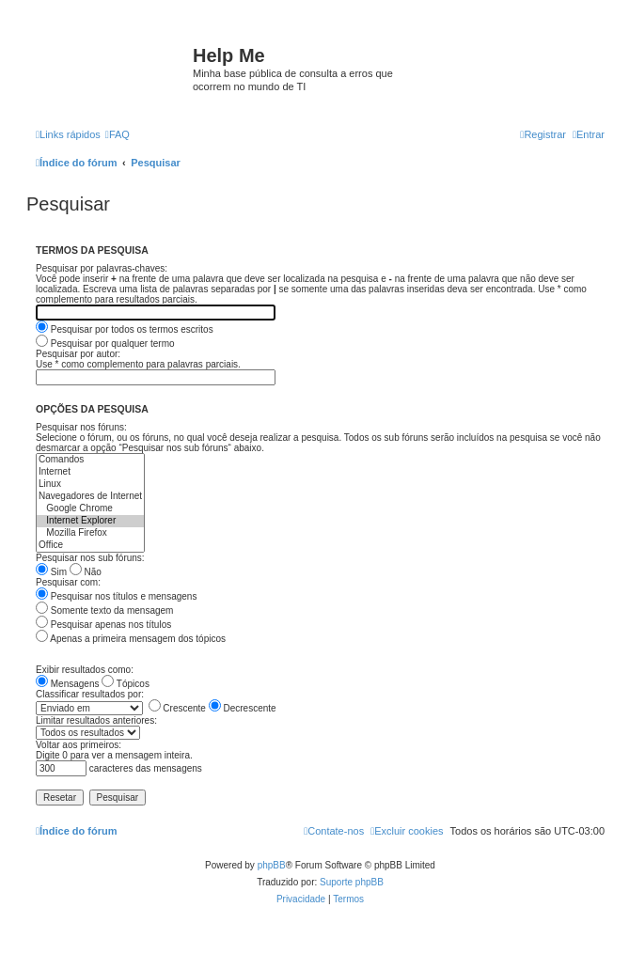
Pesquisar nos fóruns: (81, 427)
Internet (90, 472)
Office (90, 546)
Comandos (90, 460)
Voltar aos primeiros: (78, 745)
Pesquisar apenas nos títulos (103, 624)
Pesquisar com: (68, 582)
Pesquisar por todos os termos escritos (124, 329)
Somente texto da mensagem (104, 610)
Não (86, 572)
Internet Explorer (90, 521)
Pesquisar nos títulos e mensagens (116, 596)
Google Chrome (90, 509)
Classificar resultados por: (90, 694)
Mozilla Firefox (90, 533)
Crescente (177, 708)
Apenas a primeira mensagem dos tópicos (131, 638)
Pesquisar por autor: (78, 354)
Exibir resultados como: (85, 670)
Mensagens (67, 684)
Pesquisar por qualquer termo (105, 343)
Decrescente (242, 708)
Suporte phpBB (352, 882)
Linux (90, 484)
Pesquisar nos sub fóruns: (90, 558)
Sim (51, 572)
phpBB (272, 865)
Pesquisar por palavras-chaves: (101, 268)
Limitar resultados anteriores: (96, 720)
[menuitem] (117, 134)
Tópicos (125, 684)
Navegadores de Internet (90, 497)
